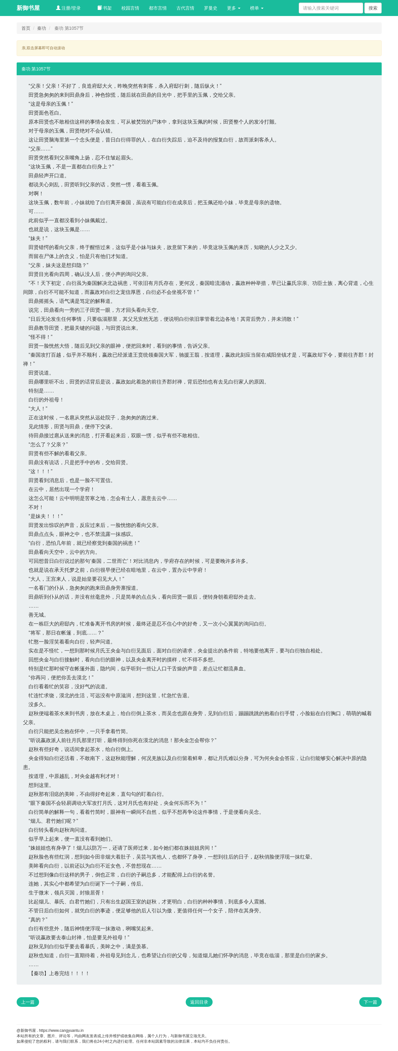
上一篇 (28, 1002)
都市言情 (158, 8)
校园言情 (130, 8)
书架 (104, 8)
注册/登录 (68, 8)
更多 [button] (233, 8)
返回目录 (199, 1002)
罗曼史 (210, 8)
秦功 (41, 28)
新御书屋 (28, 8)
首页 (25, 28)
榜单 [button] (257, 8)
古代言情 (185, 8)
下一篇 (370, 1002)
